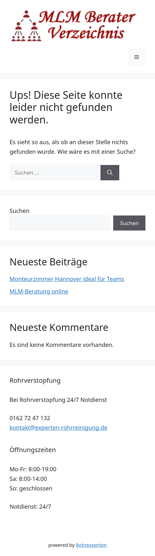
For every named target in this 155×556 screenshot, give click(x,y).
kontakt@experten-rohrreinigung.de (58, 427)
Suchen (19, 211)
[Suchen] (109, 172)
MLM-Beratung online (39, 291)
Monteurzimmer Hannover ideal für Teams (67, 279)
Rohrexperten (91, 545)
